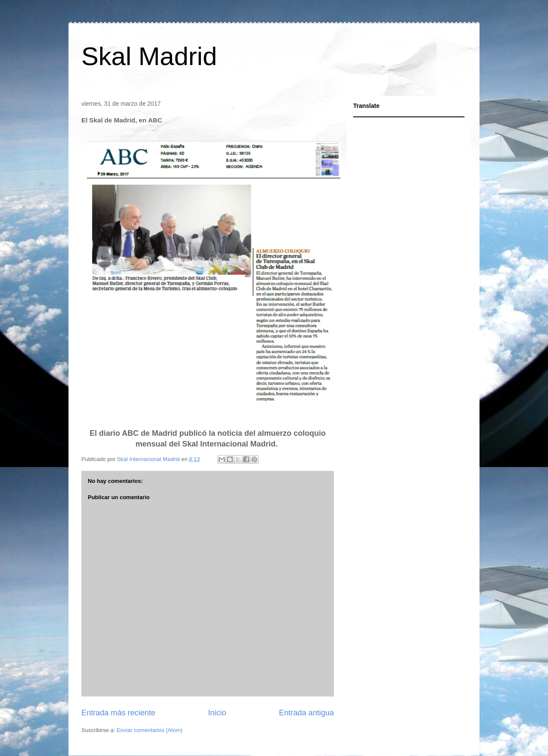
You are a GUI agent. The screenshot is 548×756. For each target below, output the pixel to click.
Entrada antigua (306, 712)
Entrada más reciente (118, 712)
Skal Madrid (149, 56)
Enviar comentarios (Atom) (149, 730)
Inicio (217, 712)
